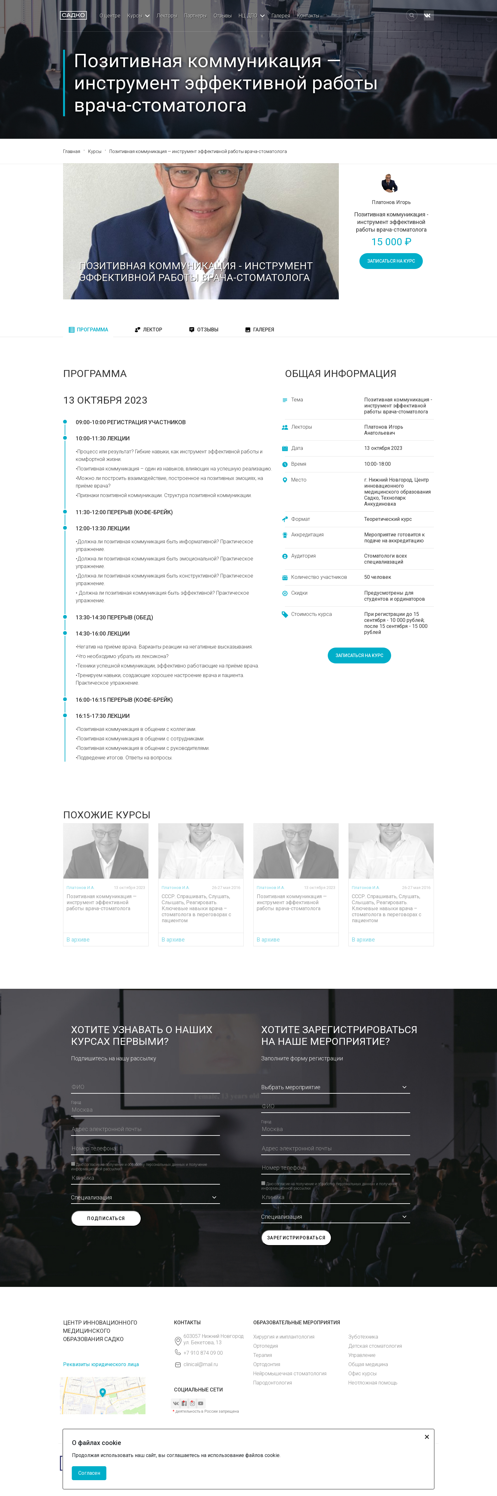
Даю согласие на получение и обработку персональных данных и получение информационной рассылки (139, 1164)
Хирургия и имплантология (283, 1337)
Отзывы (223, 16)
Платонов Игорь (391, 202)
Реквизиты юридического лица (101, 1364)
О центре (110, 16)
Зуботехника (363, 1337)
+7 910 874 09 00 (203, 1353)
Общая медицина (368, 1364)
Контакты (308, 16)
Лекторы (167, 16)
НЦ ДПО (248, 16)
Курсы (134, 16)
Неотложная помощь (372, 1383)
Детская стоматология (375, 1346)
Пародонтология (272, 1383)
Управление (362, 1355)
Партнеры (195, 16)
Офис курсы (362, 1374)
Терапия (262, 1355)
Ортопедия (265, 1346)
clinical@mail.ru (201, 1364)
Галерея (281, 16)
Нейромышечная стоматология (289, 1374)
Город (76, 1102)
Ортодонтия (266, 1364)
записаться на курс (391, 261)
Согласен (89, 1473)
